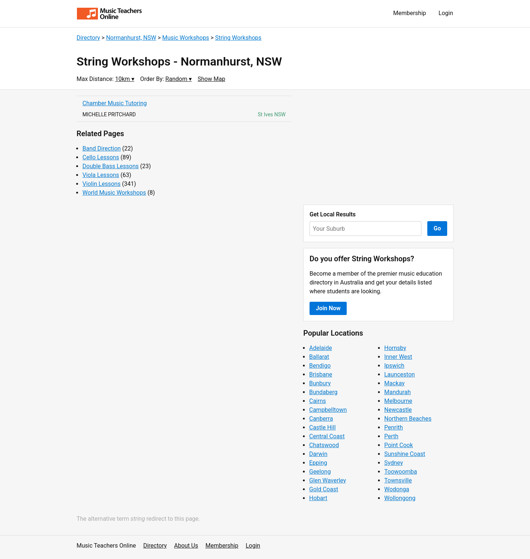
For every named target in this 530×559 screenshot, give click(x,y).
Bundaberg (323, 392)
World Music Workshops (114, 192)
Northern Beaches (407, 418)
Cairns (317, 400)
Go (437, 228)
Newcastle (398, 409)
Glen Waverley (327, 480)
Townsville (398, 480)
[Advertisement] (378, 147)
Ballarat (319, 356)
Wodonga (396, 489)
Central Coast (326, 436)
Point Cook (398, 445)
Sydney (393, 462)
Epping (318, 462)
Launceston (399, 374)
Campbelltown (328, 409)
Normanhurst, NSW (131, 37)
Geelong (320, 471)
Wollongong (400, 498)
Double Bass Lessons (110, 166)
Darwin (318, 453)
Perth (391, 436)
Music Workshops (185, 37)
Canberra (321, 418)
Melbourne (398, 400)
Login (446, 13)
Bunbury (320, 383)
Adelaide (320, 347)
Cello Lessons (100, 157)
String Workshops (238, 37)
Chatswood (324, 445)
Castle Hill (322, 427)
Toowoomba (400, 471)
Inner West (398, 356)
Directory (88, 37)
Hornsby (395, 347)
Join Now (328, 308)
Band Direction (101, 148)
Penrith (393, 427)
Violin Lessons (101, 183)
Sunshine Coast (404, 453)
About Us (186, 545)
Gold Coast (323, 489)
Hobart (318, 498)
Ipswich (394, 365)
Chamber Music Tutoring (114, 103)
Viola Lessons (100, 174)
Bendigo (320, 365)
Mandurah (397, 392)
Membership (409, 13)
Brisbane (320, 374)
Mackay (394, 383)
